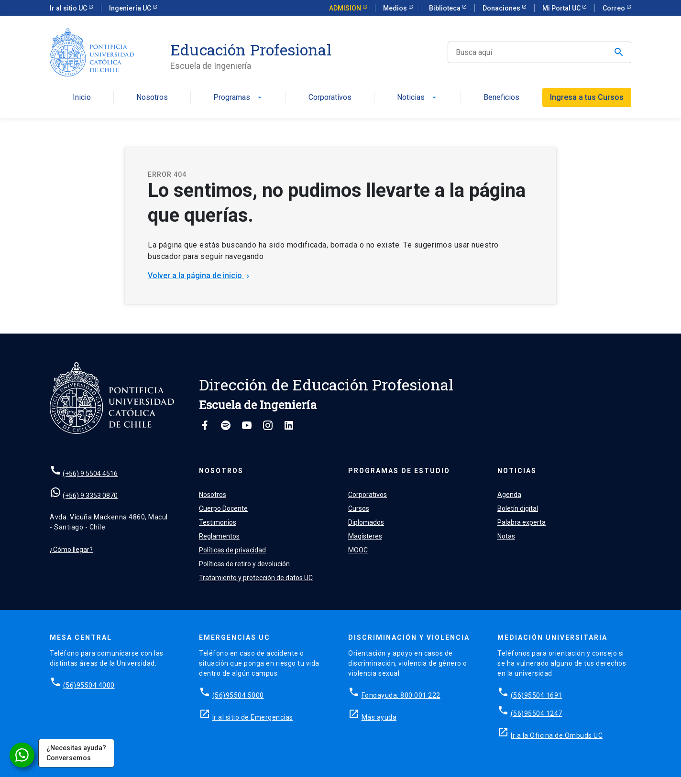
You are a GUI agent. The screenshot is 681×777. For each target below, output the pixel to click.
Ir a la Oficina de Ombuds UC (557, 735)
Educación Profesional (250, 49)
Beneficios (501, 98)
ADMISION (345, 8)
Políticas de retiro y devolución (244, 564)
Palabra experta (521, 522)
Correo (614, 8)
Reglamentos (219, 536)
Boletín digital (517, 508)
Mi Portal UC (562, 8)
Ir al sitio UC (69, 8)
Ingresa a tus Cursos (587, 97)
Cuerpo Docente (223, 508)
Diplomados (366, 522)
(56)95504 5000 (238, 695)
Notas (506, 536)
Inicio (82, 98)
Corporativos (329, 98)
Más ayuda (379, 717)
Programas (238, 98)
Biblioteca (445, 8)
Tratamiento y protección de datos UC (256, 578)
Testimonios (217, 522)
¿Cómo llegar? (71, 549)
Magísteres (365, 536)
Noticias (417, 98)
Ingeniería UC (131, 8)
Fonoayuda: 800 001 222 (401, 695)
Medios (395, 8)
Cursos (358, 508)
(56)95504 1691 (536, 695)
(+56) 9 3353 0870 (90, 495)
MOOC (358, 550)
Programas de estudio (399, 471)
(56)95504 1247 (536, 713)
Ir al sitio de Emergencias (252, 717)
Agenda (509, 494)
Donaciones (502, 8)
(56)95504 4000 (89, 685)
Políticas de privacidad (232, 550)
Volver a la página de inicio (200, 275)
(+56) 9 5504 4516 (90, 473)
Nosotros (152, 98)
